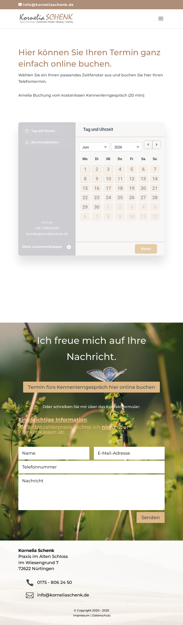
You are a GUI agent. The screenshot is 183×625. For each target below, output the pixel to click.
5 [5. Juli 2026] (155, 205)
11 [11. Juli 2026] (143, 214)
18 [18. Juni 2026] (120, 186)
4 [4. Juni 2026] (120, 167)
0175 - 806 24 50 (54, 582)
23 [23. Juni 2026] (96, 195)
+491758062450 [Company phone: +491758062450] (47, 228)
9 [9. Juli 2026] (120, 214)
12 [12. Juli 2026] (155, 214)
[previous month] (148, 143)
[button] (85, 167)
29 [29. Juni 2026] (85, 205)
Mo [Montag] (85, 157)
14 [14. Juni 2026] (155, 177)
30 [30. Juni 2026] (96, 205)
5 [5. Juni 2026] (131, 167)
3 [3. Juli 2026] (131, 205)
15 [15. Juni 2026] (85, 186)
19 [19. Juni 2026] (131, 186)
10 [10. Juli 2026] (131, 214)
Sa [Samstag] (143, 157)
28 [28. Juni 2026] (155, 195)
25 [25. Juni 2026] (120, 195)
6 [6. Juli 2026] (85, 214)
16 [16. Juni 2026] (96, 186)
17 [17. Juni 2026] (108, 186)
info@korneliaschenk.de (63, 595)
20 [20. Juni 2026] (143, 186)
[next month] (156, 143)
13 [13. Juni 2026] (143, 177)
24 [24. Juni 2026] (108, 195)
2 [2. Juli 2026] (120, 205)
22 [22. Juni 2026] (85, 195)
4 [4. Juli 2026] (143, 205)
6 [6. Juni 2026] (143, 167)
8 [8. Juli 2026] (108, 214)
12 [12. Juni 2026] (131, 177)
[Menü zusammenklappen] (47, 245)
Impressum (81, 615)
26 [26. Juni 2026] (131, 195)
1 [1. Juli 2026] (108, 205)
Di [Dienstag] (96, 157)
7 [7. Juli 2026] (97, 214)
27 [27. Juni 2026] (143, 195)
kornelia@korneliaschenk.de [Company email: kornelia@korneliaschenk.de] (47, 234)
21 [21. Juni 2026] (155, 186)
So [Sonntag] (155, 157)
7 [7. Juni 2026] (155, 167)
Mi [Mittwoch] (108, 157)
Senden (150, 517)
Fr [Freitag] (131, 157)
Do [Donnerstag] (120, 157)
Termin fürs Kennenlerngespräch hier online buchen (91, 387)
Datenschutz (101, 615)
